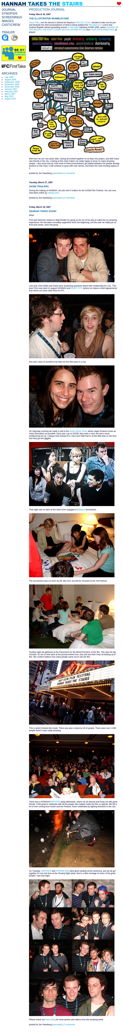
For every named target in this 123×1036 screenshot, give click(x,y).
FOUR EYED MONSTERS (102, 30)
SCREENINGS (12, 17)
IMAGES (8, 21)
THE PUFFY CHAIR (51, 30)
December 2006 (12, 87)
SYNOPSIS (9, 13)
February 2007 (11, 91)
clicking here (53, 193)
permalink (57, 173)
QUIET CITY (76, 288)
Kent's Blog (50, 1019)
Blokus (82, 509)
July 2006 (9, 77)
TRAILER (8, 32)
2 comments (69, 173)
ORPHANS (55, 802)
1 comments (69, 1024)
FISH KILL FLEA (82, 22)
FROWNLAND (62, 871)
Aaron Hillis (34, 22)
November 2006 (12, 84)
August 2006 (10, 79)
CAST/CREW (11, 24)
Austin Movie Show (78, 431)
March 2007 (10, 94)
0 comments (69, 198)
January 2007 (11, 89)
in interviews (73, 27)
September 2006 (12, 82)
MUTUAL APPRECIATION (74, 30)
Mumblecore (95, 25)
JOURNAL (9, 9)
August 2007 (10, 99)
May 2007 (9, 96)
